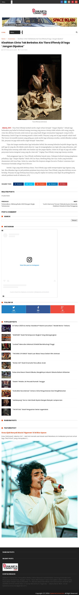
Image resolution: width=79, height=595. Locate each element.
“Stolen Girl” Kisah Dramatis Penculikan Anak (29, 363)
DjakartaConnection (57, 593)
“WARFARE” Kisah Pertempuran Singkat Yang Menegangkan (34, 335)
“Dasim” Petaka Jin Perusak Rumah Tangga (28, 382)
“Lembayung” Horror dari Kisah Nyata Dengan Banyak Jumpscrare (37, 400)
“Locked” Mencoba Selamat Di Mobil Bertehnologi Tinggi (33, 344)
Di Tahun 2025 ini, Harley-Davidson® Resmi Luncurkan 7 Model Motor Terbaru (41, 326)
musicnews (11, 39)
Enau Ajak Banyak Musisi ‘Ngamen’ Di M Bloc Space (24, 432)
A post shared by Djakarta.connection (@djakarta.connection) (29, 292)
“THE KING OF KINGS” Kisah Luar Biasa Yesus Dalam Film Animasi (36, 354)
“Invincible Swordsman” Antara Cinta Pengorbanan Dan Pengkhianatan (39, 391)
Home (3, 32)
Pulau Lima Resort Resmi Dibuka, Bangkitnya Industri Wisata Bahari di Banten (41, 372)
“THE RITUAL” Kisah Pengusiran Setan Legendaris (30, 409)
